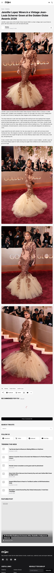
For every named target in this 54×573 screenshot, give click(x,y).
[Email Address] (36, 570)
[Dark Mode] (49, 2)
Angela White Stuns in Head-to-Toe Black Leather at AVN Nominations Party (29, 482)
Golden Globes (13, 388)
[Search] (52, 2)
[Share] (51, 27)
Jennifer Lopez (20, 388)
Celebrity (7, 9)
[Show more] (31, 392)
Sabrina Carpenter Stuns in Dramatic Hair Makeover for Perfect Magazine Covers (30, 457)
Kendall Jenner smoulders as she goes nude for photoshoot (26, 465)
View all (22, 398)
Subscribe (48, 570)
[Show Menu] (2, 2)
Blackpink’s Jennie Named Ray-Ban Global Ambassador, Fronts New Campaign (28, 490)
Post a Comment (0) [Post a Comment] (27, 419)
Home (2, 9)
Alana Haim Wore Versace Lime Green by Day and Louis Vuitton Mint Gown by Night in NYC (30, 474)
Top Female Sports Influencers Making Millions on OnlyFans (26, 449)
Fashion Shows (18, 569)
